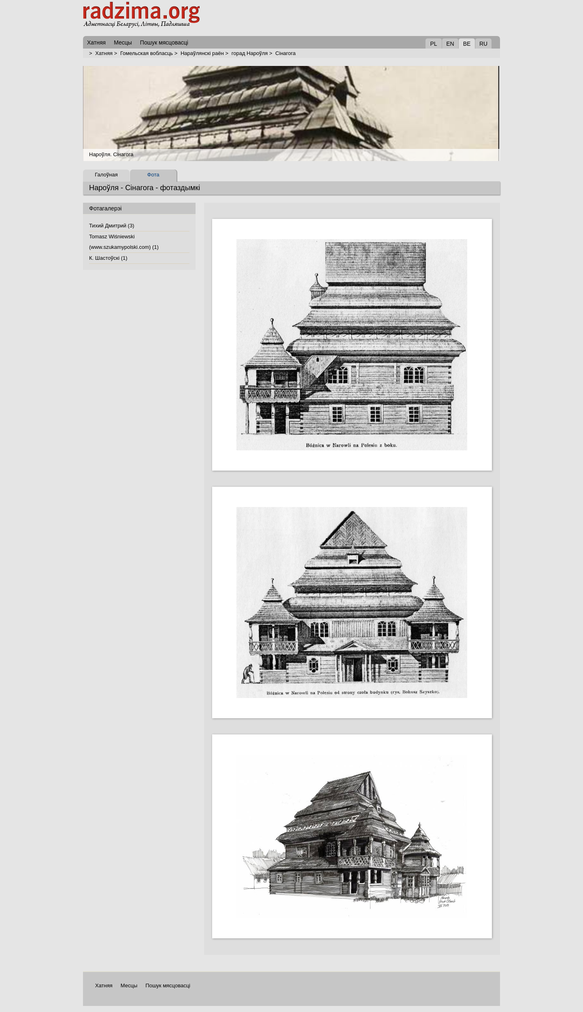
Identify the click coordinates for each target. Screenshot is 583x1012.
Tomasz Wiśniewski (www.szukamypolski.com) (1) (124, 241)
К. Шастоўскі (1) (108, 258)
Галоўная (106, 175)
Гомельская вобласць (146, 53)
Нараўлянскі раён (202, 53)
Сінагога (285, 53)
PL (433, 43)
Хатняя (104, 53)
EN (450, 43)
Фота (153, 175)
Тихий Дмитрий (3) (111, 226)
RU (483, 43)
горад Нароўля (250, 53)
